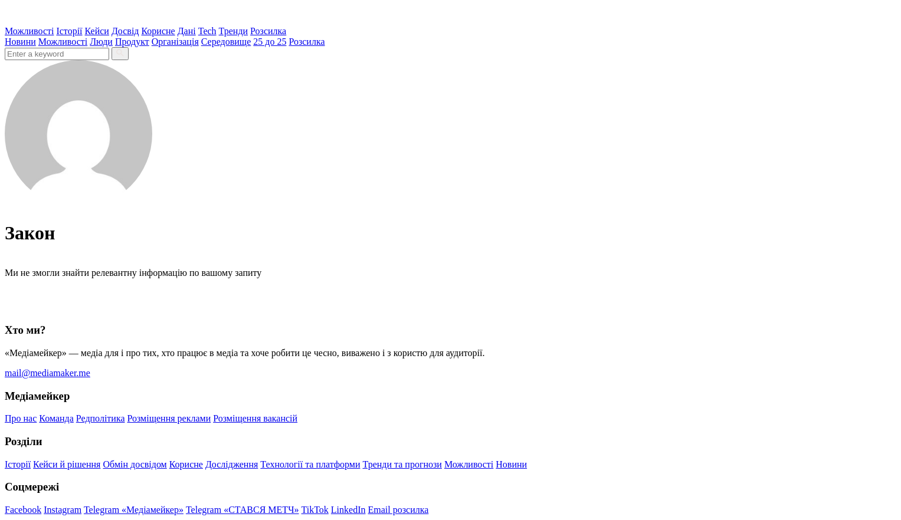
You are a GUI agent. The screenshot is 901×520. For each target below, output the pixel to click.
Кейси (97, 31)
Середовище (226, 42)
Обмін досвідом (134, 464)
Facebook (23, 510)
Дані (187, 31)
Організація (175, 42)
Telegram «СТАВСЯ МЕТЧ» (242, 510)
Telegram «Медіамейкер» (134, 510)
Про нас (21, 418)
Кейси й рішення (66, 464)
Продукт (132, 42)
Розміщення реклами (169, 418)
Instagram (62, 510)
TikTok (315, 510)
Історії (69, 31)
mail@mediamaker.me (47, 373)
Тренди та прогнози (402, 464)
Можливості (29, 31)
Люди (101, 42)
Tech (207, 31)
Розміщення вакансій (255, 418)
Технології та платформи (310, 464)
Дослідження (231, 464)
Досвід (125, 31)
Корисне (158, 31)
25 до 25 (269, 42)
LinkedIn (348, 510)
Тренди (233, 31)
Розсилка (268, 31)
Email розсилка (398, 510)
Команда (56, 418)
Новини (20, 42)
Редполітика (100, 418)
